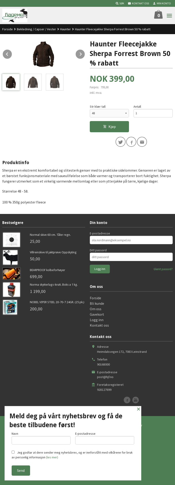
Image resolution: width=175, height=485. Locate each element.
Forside (7, 29)
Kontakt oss (99, 325)
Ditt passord (98, 250)
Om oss (95, 309)
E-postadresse (100, 233)
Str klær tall (98, 106)
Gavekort (97, 314)
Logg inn (96, 319)
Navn (41, 438)
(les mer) (52, 457)
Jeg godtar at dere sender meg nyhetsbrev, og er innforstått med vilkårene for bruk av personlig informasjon (72, 454)
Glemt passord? (163, 269)
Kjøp (109, 126)
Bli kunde (97, 303)
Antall (137, 106)
